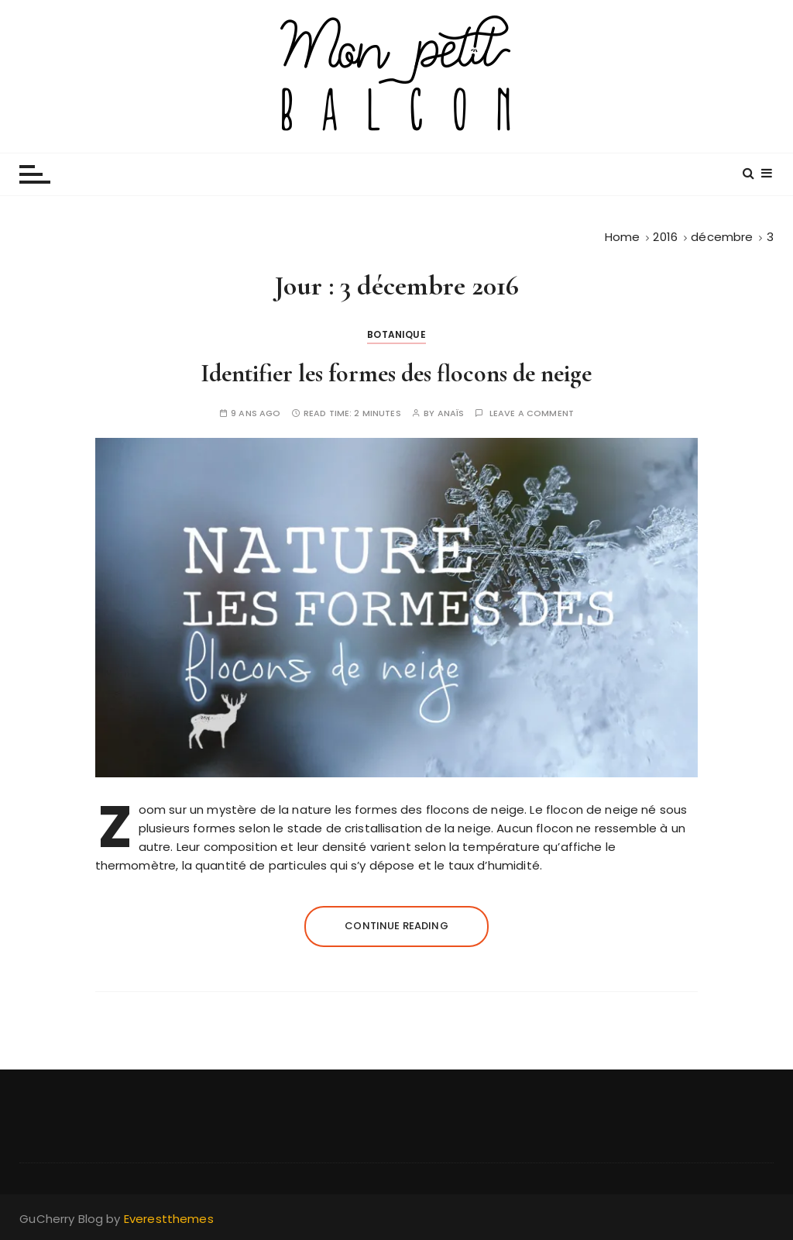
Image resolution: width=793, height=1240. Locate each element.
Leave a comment (531, 413)
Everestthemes (169, 1219)
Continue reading (396, 925)
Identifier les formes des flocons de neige (396, 373)
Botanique (396, 334)
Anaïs (451, 413)
